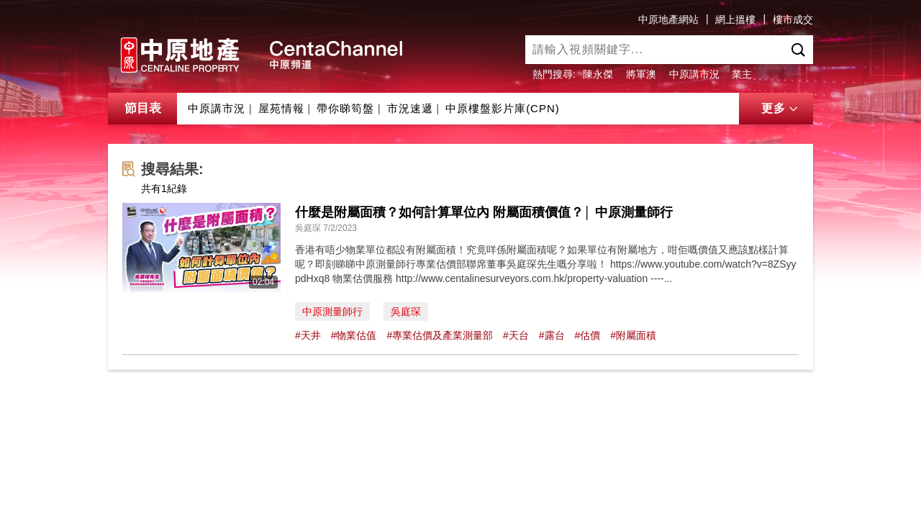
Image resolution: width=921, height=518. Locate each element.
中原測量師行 (332, 311)
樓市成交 (793, 19)
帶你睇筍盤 (345, 108)
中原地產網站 (668, 19)
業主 (742, 74)
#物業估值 (354, 335)
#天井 (308, 335)
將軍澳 (641, 74)
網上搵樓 (735, 19)
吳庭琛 (406, 311)
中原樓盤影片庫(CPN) (502, 108)
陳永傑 (598, 74)
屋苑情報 (281, 108)
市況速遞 (410, 108)
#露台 (552, 335)
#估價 (587, 335)
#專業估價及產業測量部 (439, 335)
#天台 (516, 335)
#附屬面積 (633, 335)
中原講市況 (694, 74)
